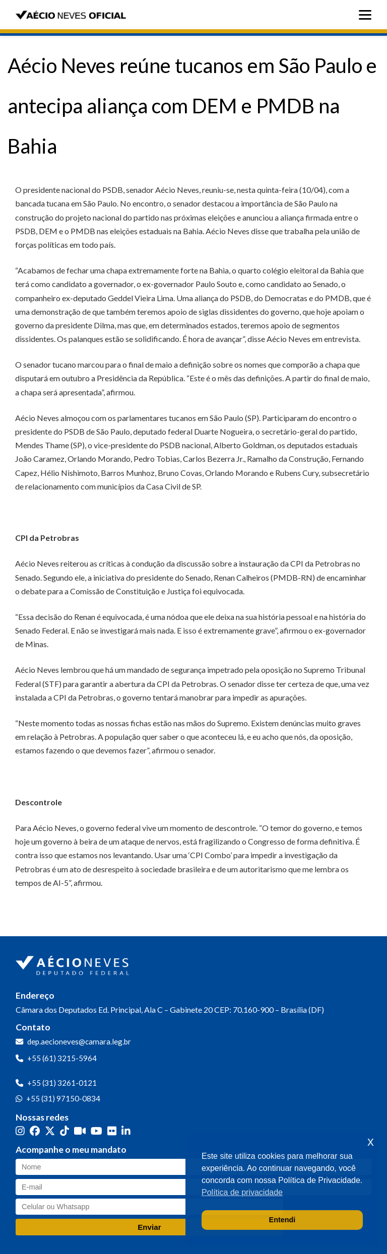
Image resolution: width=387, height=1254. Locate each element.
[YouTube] (96, 1131)
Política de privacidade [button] (242, 1192)
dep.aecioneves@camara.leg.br (79, 1041)
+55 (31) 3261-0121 (62, 1082)
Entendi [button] (282, 1220)
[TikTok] (64, 1131)
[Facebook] (35, 1131)
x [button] (370, 1141)
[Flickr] (111, 1131)
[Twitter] (50, 1131)
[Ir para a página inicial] (74, 963)
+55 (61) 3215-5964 (62, 1058)
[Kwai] (80, 1131)
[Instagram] (20, 1131)
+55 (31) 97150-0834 (63, 1098)
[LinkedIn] (126, 1131)
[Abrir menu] (367, 15)
